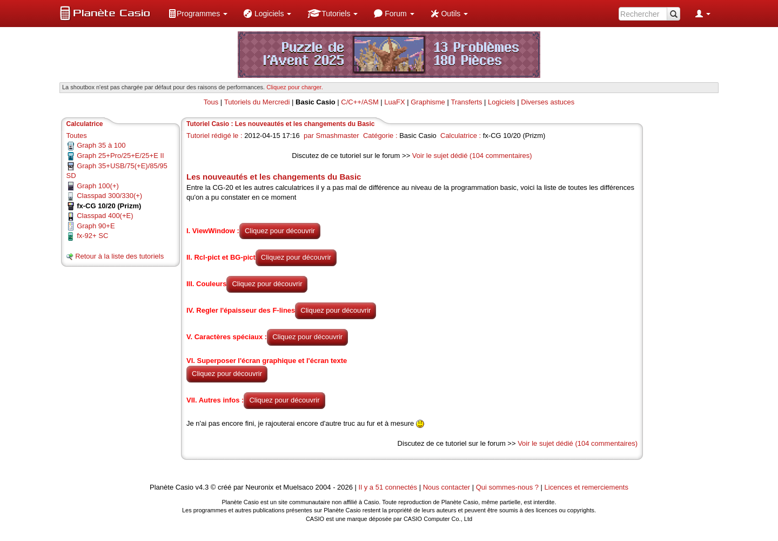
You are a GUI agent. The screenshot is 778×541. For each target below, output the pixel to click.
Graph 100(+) (98, 186)
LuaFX (394, 102)
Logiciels (501, 102)
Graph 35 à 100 (101, 145)
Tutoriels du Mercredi (257, 102)
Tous (211, 102)
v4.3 (202, 487)
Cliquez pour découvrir (280, 231)
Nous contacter (446, 487)
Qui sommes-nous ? (507, 487)
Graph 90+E (96, 226)
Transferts (466, 102)
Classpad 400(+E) (105, 216)
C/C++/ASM (359, 102)
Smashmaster (337, 135)
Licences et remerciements (586, 487)
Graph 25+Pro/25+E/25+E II (120, 155)
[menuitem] (198, 13)
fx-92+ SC (92, 236)
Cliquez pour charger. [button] (294, 87)
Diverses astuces (547, 102)
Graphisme (428, 102)
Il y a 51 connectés (389, 487)
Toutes (76, 135)
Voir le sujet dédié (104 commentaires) (472, 155)
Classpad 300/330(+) (109, 196)
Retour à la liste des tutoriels (119, 256)
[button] (198, 13)
